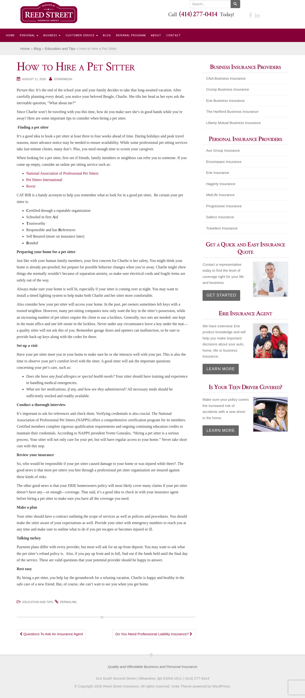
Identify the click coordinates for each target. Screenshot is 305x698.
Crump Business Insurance (227, 89)
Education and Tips (60, 49)
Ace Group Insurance (223, 150)
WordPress (221, 686)
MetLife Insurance (220, 195)
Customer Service (82, 35)
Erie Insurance (217, 173)
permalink (68, 602)
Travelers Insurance (222, 228)
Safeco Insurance (220, 217)
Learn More (217, 365)
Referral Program (131, 35)
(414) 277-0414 (198, 14)
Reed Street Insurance (121, 686)
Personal (29, 35)
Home (10, 35)
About (156, 35)
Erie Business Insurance (225, 101)
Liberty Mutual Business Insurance (233, 123)
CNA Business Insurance (226, 78)
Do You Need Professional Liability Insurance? (153, 634)
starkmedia (63, 79)
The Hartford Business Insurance (232, 111)
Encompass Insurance (223, 162)
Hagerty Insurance (220, 184)
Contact (173, 35)
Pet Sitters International (44, 180)
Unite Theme (181, 686)
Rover (31, 186)
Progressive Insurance (224, 206)
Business (52, 35)
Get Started (218, 294)
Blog (107, 35)
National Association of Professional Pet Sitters (62, 173)
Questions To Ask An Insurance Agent (51, 634)
